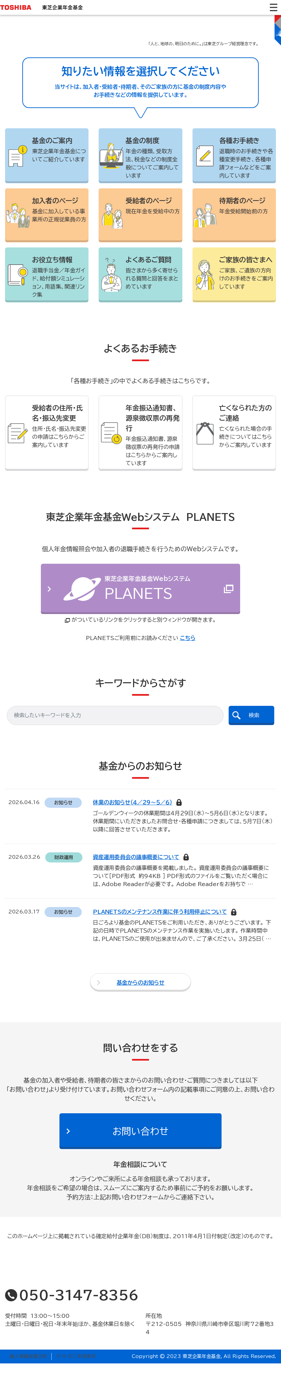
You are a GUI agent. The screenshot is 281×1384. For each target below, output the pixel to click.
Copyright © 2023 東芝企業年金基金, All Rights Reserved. (204, 1377)
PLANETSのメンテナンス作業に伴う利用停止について (160, 932)
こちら (188, 659)
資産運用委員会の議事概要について (136, 877)
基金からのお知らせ (140, 1003)
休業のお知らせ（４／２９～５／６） (132, 823)
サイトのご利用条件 (76, 1377)
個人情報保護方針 (28, 1377)
